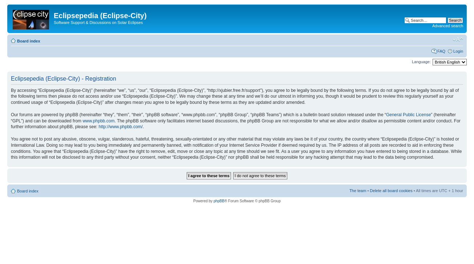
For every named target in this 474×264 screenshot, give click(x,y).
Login (458, 51)
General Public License (408, 114)
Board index (28, 41)
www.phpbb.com (98, 120)
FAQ (441, 51)
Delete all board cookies (391, 190)
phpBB (219, 201)
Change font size (458, 39)
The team (357, 190)
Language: (421, 62)
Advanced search (447, 26)
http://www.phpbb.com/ (120, 126)
